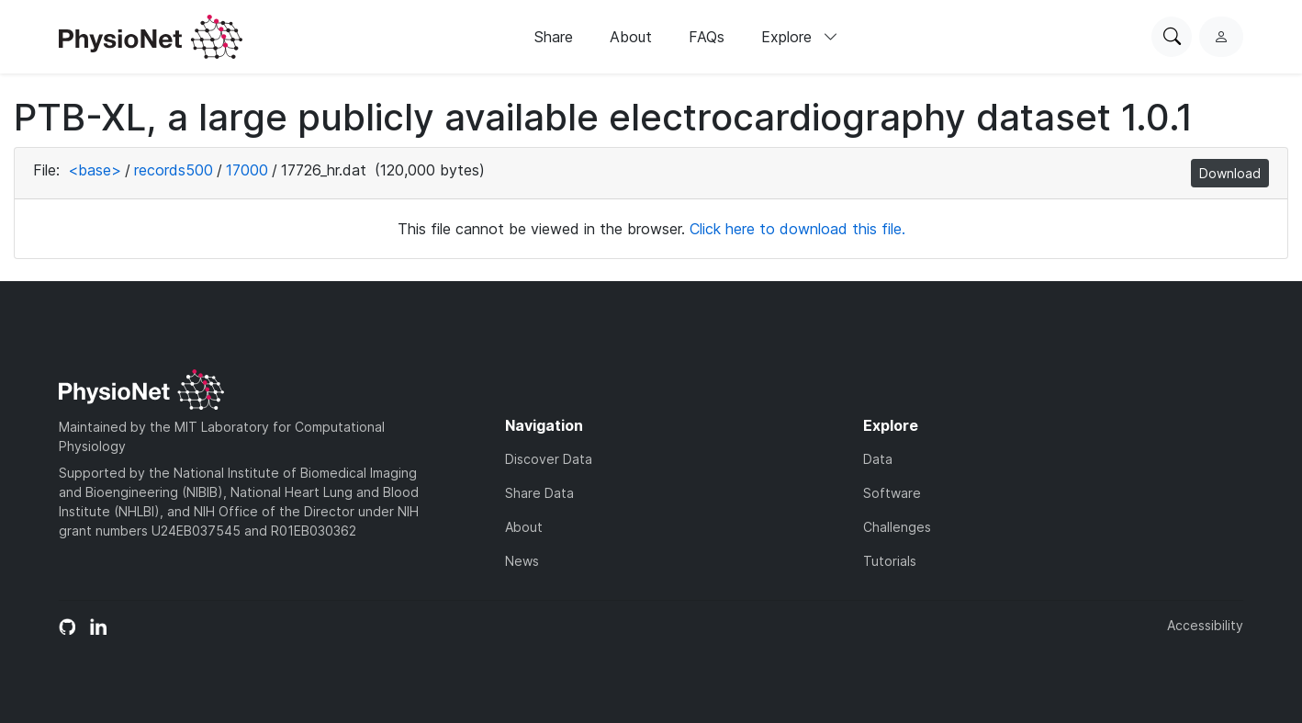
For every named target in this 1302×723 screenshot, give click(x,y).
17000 (247, 170)
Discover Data (548, 459)
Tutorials (889, 561)
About (631, 37)
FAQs (706, 37)
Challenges (897, 527)
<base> (94, 170)
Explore (799, 37)
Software (892, 493)
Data (877, 459)
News (522, 561)
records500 (173, 170)
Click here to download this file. (797, 229)
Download (1230, 173)
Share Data (539, 493)
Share (553, 37)
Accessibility (1205, 625)
